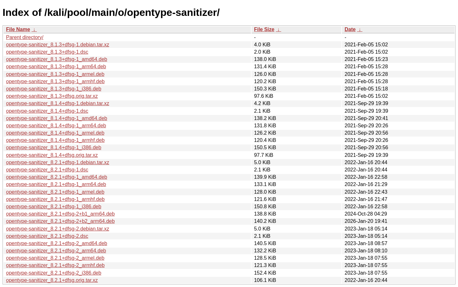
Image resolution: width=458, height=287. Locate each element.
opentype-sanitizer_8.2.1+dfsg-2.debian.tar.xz (57, 228)
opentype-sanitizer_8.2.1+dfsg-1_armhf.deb (55, 199)
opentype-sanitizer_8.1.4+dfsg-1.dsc (47, 111)
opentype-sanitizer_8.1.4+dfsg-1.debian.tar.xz (57, 103)
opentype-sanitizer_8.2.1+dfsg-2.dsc (47, 236)
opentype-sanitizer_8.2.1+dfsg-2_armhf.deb (55, 265)
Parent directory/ (24, 37)
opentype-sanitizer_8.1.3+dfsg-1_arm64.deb (56, 66)
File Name (18, 29)
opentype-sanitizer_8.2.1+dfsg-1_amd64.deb (56, 177)
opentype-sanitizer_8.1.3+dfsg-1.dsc (47, 52)
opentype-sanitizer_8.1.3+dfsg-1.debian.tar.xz (57, 44)
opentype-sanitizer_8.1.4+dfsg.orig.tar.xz (52, 155)
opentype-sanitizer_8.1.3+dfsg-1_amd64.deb (56, 59)
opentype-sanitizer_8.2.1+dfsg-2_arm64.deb (56, 250)
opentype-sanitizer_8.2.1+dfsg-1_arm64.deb (56, 184)
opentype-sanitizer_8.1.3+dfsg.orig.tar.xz (52, 96)
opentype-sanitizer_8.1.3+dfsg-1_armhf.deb (55, 81)
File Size (264, 29)
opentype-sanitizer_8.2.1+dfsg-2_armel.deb (55, 258)
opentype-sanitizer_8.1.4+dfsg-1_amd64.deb (56, 118)
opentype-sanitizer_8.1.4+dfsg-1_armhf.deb (55, 140)
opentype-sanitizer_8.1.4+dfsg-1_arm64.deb (56, 125)
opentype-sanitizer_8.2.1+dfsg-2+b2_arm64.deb (60, 221)
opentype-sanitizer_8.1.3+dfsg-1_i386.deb (53, 88)
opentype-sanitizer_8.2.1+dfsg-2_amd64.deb (56, 243)
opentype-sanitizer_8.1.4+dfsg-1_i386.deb (53, 147)
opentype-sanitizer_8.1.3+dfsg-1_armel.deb (55, 74)
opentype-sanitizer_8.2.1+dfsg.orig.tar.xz (52, 280)
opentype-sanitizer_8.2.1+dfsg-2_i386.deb (53, 273)
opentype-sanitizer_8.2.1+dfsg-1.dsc (47, 169)
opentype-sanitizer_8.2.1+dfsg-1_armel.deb (55, 192)
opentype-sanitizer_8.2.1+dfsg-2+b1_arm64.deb (60, 214)
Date (350, 29)
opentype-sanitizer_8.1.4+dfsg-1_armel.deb (55, 133)
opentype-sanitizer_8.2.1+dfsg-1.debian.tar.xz (57, 162)
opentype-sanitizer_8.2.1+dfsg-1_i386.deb (53, 206)
